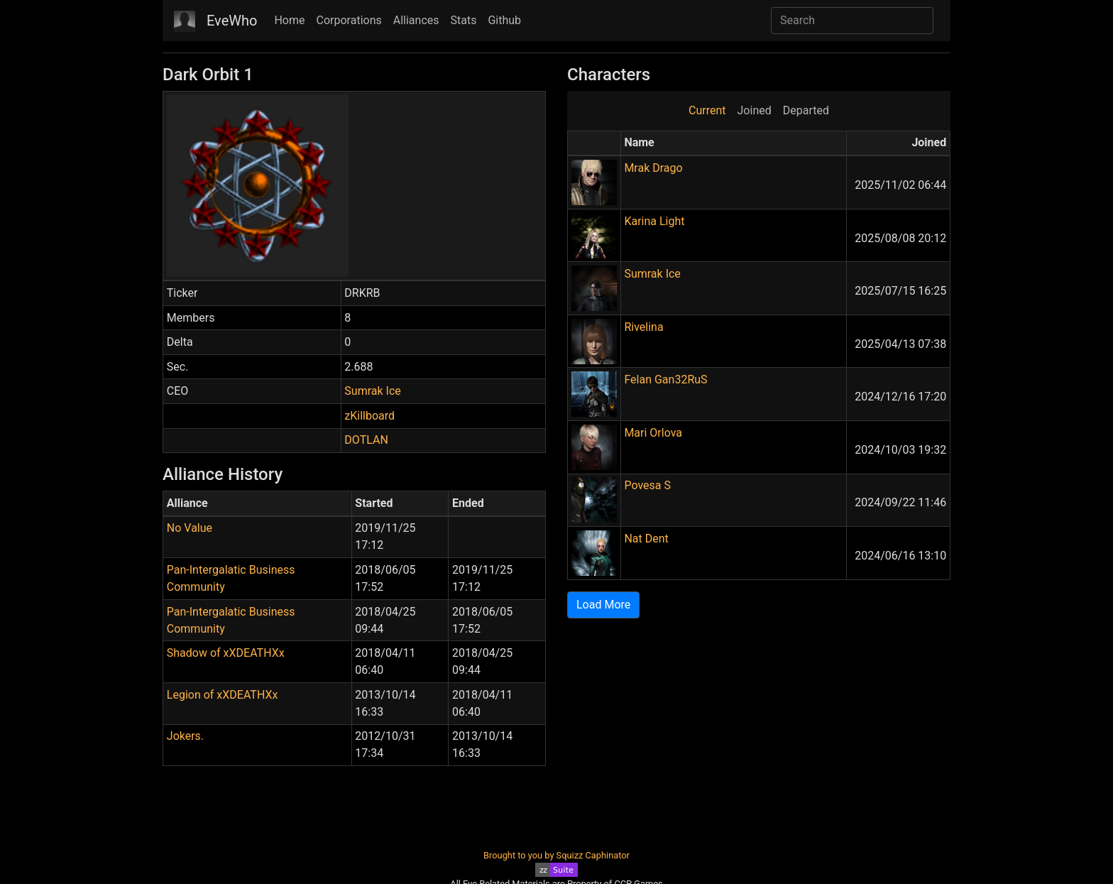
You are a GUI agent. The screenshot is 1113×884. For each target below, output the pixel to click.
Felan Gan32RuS (665, 379)
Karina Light (654, 221)
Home (289, 20)
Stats (464, 20)
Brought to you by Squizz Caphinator (556, 855)
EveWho (232, 20)
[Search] (852, 20)
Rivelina (643, 327)
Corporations (349, 20)
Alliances (416, 20)
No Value (189, 528)
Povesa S (647, 485)
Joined (755, 110)
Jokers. (185, 736)
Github (504, 20)
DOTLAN (366, 440)
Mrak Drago (653, 168)
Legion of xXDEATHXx (222, 695)
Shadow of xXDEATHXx (226, 653)
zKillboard (369, 415)
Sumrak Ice (372, 391)
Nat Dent (646, 538)
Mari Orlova (653, 433)
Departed (806, 110)
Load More (603, 604)
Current (707, 110)
